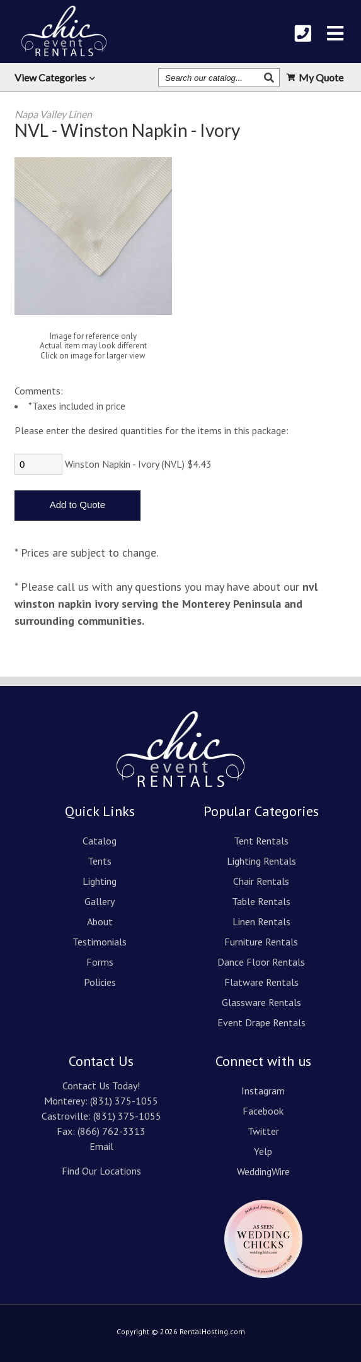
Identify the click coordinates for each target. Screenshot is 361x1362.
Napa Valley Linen (53, 114)
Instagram (263, 1090)
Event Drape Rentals (261, 1022)
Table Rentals (261, 901)
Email (101, 1146)
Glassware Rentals (261, 1002)
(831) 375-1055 (124, 1100)
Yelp (263, 1151)
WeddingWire (263, 1171)
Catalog (100, 840)
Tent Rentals (261, 840)
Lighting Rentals (261, 861)
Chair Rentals (261, 881)
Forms (99, 962)
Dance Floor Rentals (261, 962)
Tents (100, 861)
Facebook (263, 1110)
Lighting (100, 881)
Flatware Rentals (261, 982)
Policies (100, 982)
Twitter (263, 1131)
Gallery (99, 901)
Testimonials (99, 941)
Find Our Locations (101, 1170)
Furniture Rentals (261, 941)
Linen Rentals (261, 921)
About (100, 921)
